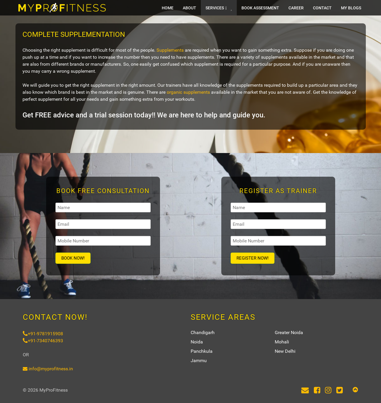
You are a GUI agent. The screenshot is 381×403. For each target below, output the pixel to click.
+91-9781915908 (43, 333)
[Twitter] (340, 390)
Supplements (170, 50)
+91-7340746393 (43, 340)
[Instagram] (328, 390)
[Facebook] (317, 390)
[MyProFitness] (62, 8)
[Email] (305, 390)
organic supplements (188, 92)
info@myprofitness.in (48, 368)
